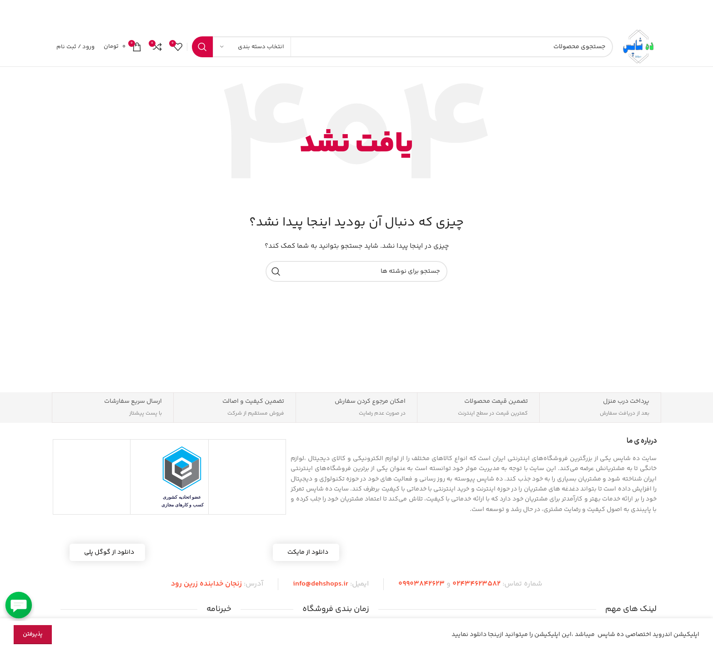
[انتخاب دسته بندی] (252, 50)
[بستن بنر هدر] (11, 13)
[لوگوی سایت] (635, 51)
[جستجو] (398, 50)
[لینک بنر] (370, 13)
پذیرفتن (33, 634)
